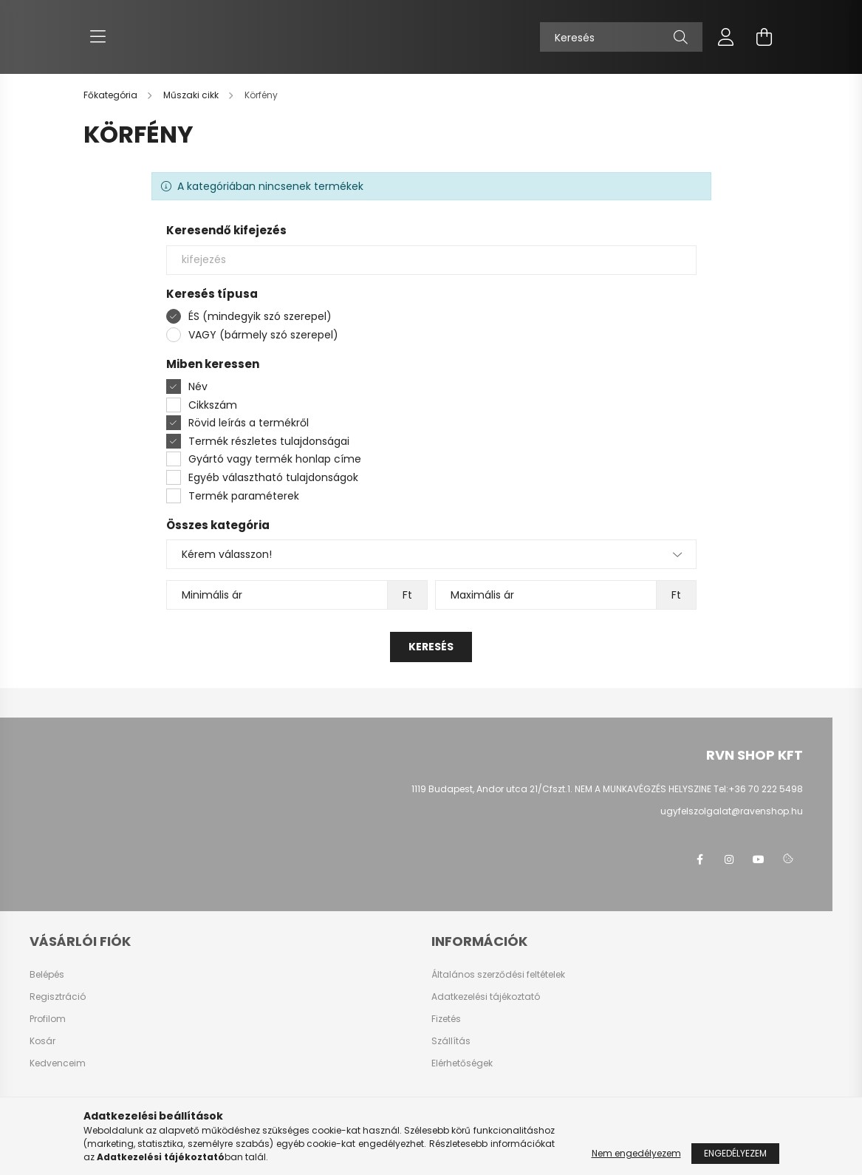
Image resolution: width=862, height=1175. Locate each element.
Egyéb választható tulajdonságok (273, 477)
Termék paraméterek (243, 495)
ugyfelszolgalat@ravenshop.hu (731, 811)
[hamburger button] (98, 37)
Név (198, 386)
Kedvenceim (58, 1063)
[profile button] (726, 37)
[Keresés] (621, 37)
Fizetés (446, 1019)
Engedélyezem (735, 1153)
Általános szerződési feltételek (498, 975)
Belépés (47, 975)
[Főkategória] (111, 95)
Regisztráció (58, 997)
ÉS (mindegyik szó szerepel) (260, 316)
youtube (758, 859)
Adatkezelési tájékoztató (485, 997)
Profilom (48, 1019)
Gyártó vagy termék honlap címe (274, 459)
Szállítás (451, 1041)
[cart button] (764, 37)
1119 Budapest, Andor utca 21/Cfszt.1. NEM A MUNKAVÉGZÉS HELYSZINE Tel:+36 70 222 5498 (607, 789)
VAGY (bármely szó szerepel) (263, 334)
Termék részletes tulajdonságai (268, 441)
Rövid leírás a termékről (248, 422)
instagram (729, 859)
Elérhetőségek (462, 1063)
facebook (699, 859)
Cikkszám (212, 405)
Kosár (42, 1041)
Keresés (431, 646)
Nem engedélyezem (636, 1153)
